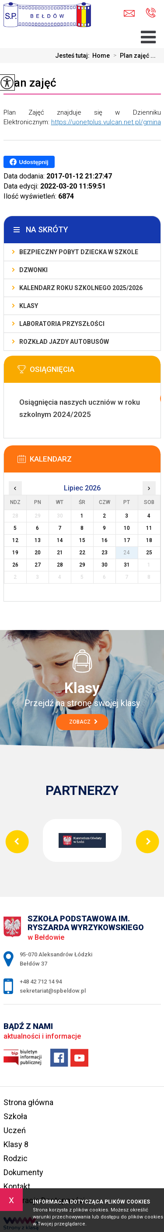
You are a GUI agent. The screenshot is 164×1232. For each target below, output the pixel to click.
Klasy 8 (15, 1144)
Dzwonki (33, 269)
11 (149, 528)
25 (149, 553)
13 (38, 540)
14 (60, 540)
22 (82, 553)
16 (104, 540)
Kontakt (16, 1186)
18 (149, 540)
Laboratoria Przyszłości (62, 323)
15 (82, 540)
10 (127, 528)
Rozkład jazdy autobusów (64, 341)
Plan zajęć (29, 82)
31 (127, 565)
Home (101, 55)
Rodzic (15, 1158)
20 (38, 553)
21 (60, 553)
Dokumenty (23, 1172)
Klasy (28, 305)
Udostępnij (29, 161)
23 (104, 553)
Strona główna (28, 1102)
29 (82, 565)
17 (127, 540)
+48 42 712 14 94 (151, 13)
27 (38, 565)
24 (127, 553)
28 (60, 565)
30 (104, 565)
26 (15, 565)
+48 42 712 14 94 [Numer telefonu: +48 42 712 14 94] (41, 981)
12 (15, 540)
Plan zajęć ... (133, 55)
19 (15, 553)
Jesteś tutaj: (73, 55)
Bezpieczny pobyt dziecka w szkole (78, 252)
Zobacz (83, 722)
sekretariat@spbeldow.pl (129, 13)
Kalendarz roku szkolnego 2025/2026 (81, 287)
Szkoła (15, 1116)
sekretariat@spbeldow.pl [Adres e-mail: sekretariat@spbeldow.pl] (53, 990)
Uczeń (14, 1130)
